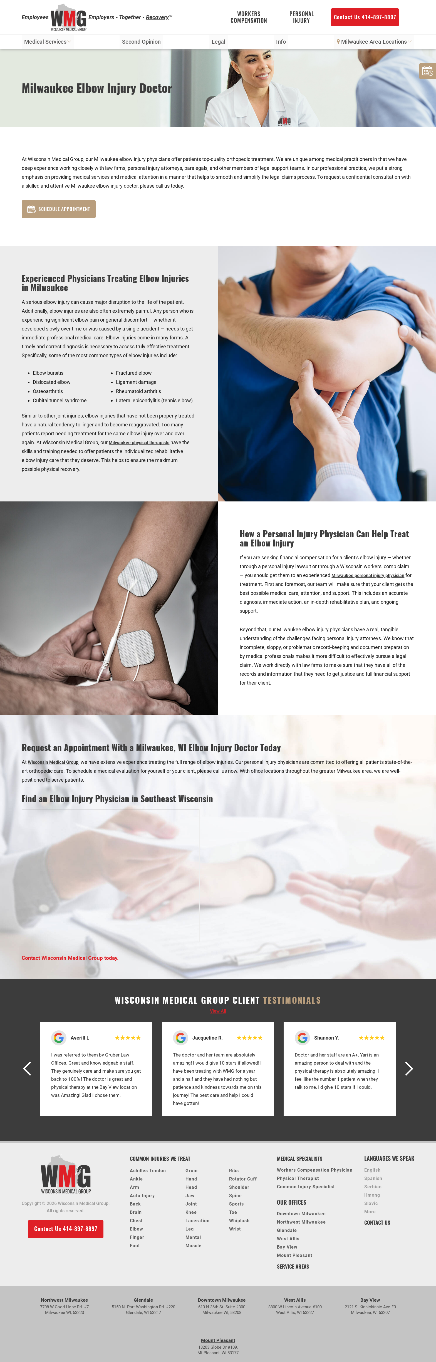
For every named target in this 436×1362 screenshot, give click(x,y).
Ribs (234, 1174)
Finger (137, 1240)
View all (218, 1014)
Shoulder (239, 1190)
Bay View (287, 1251)
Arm (134, 1190)
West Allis (288, 1242)
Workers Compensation (249, 18)
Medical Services (47, 44)
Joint (191, 1207)
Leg (189, 1232)
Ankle (136, 1182)
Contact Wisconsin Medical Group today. (72, 961)
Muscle (193, 1249)
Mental (193, 1240)
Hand (191, 1182)
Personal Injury (301, 18)
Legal (218, 44)
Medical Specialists (301, 1161)
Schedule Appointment (60, 211)
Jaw (190, 1199)
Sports (236, 1207)
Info (281, 44)
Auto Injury (142, 1199)
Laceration (197, 1224)
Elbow (136, 1232)
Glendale (287, 1234)
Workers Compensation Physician (315, 1173)
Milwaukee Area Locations (374, 44)
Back (135, 1207)
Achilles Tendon (148, 1174)
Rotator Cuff (243, 1182)
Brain (136, 1215)
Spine (235, 1199)
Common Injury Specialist (306, 1190)
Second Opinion (141, 44)
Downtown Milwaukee (301, 1217)
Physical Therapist (298, 1182)
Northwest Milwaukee (301, 1226)
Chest (136, 1224)
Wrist (235, 1232)
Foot (135, 1249)
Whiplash (239, 1224)
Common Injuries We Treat (162, 1161)
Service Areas (294, 1269)
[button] (30, 1072)
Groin (191, 1174)
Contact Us (378, 1225)
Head (191, 1190)
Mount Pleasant (294, 1259)
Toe (233, 1215)
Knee (191, 1215)
